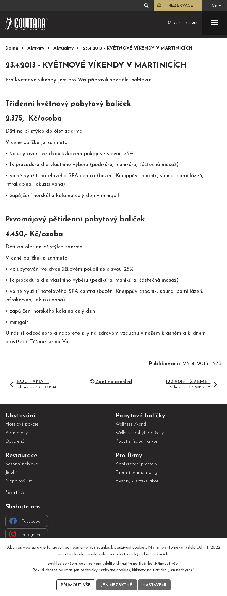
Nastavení (154, 585)
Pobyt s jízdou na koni (137, 441)
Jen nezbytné (116, 585)
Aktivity (35, 48)
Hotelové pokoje (21, 424)
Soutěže (15, 493)
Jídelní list (14, 472)
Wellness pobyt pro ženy (140, 433)
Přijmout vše (76, 585)
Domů (11, 48)
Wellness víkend (131, 424)
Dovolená (15, 441)
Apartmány (16, 433)
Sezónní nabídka (21, 464)
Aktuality (63, 48)
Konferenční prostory (136, 464)
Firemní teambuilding (136, 472)
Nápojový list (18, 481)
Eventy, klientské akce (137, 481)
